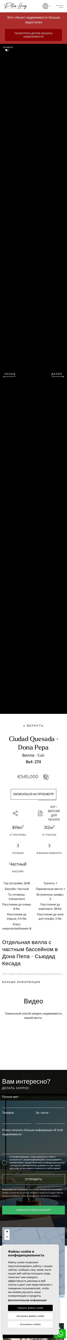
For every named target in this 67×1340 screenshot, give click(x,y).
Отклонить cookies (30, 1324)
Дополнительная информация (27, 1300)
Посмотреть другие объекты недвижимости (33, 35)
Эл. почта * (43, 1113)
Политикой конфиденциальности (48, 1162)
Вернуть (33, 726)
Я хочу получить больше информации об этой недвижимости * (32, 1132)
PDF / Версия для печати (49, 813)
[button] (16, 813)
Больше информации (21, 982)
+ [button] (7, 1232)
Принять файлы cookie (30, 1307)
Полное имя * (11, 1097)
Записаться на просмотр (33, 794)
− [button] (7, 1237)
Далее (57, 374)
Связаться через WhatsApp (33, 1210)
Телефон (8, 1113)
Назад (9, 374)
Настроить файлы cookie (30, 1316)
